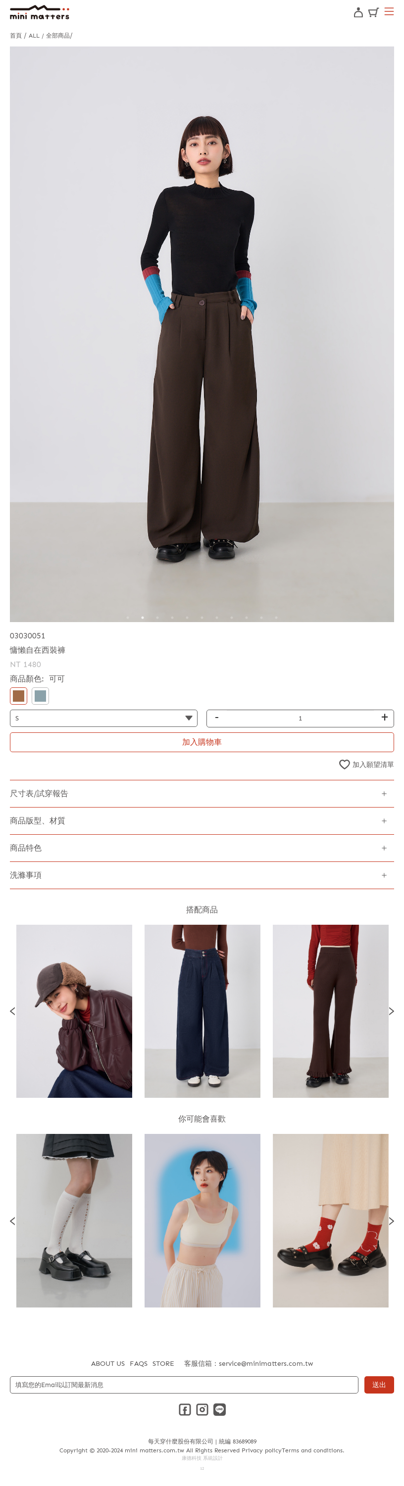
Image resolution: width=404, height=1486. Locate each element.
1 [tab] (128, 618)
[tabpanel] (202, 334)
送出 (379, 1385)
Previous (12, 1011)
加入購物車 (202, 742)
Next (391, 1011)
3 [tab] (157, 618)
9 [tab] (247, 618)
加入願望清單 (373, 765)
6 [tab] (202, 618)
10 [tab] (261, 618)
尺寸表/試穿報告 (39, 793)
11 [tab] (276, 618)
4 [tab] (172, 618)
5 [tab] (187, 618)
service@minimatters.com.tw (266, 1363)
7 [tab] (217, 618)
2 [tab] (143, 618)
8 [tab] (232, 618)
